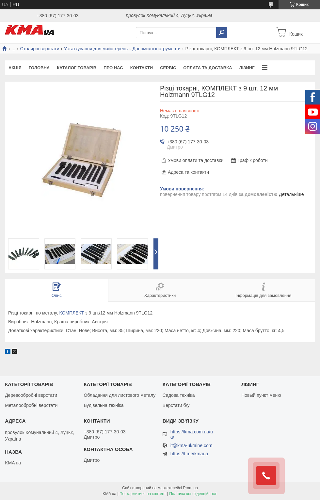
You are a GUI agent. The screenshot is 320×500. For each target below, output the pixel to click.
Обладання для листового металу (119, 395)
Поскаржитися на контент (143, 494)
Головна (39, 67)
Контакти (141, 67)
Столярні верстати (39, 48)
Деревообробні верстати (31, 395)
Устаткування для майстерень (96, 48)
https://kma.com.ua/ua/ (191, 434)
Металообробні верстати (31, 405)
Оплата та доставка (207, 67)
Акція (15, 67)
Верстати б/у (176, 405)
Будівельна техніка (103, 405)
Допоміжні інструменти (156, 48)
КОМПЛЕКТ (71, 312)
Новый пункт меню (261, 395)
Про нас (113, 67)
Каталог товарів (76, 67)
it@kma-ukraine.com (191, 445)
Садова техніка (179, 395)
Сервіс (168, 67)
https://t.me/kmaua (189, 453)
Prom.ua (190, 488)
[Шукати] (221, 32)
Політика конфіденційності (193, 494)
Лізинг (247, 67)
